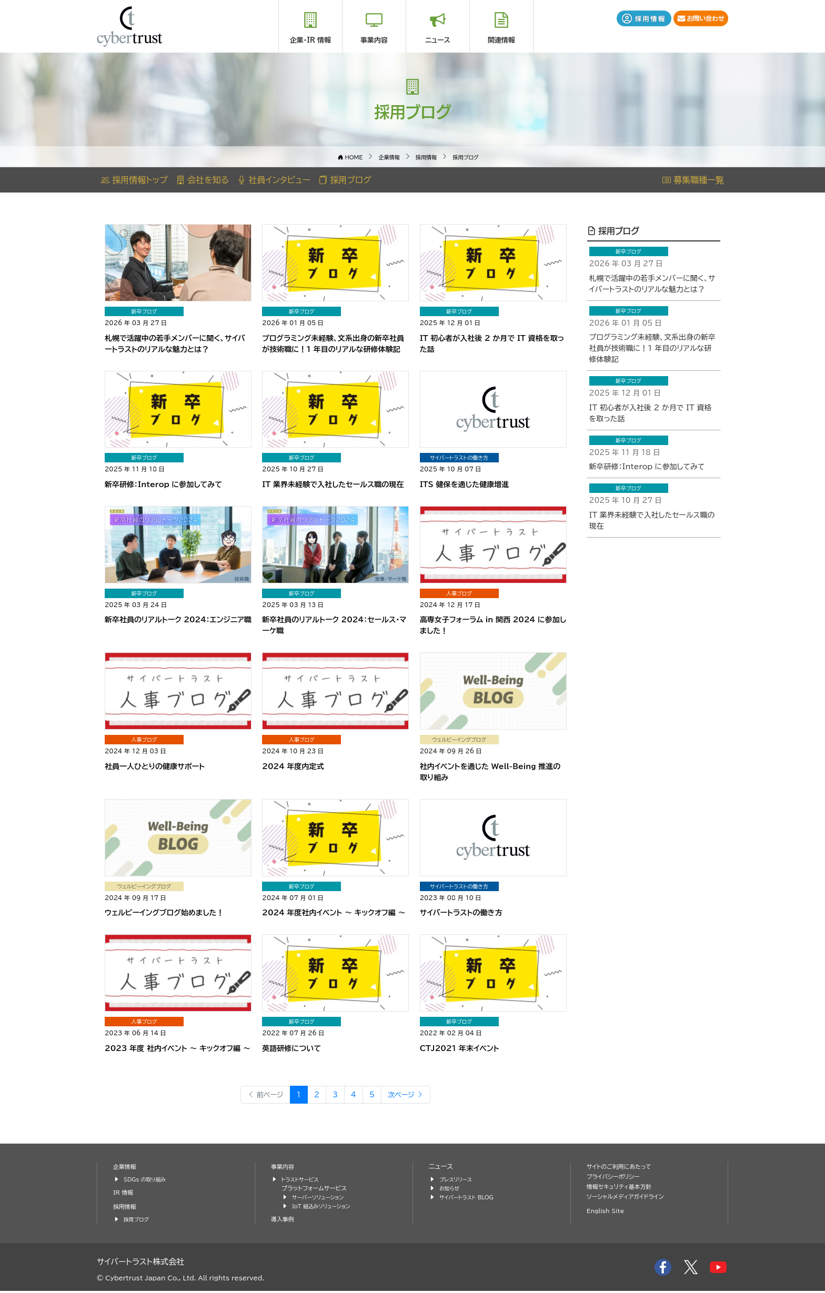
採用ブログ (613, 230)
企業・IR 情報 (310, 40)
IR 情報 (124, 1193)
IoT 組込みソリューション (325, 1207)
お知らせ (450, 1190)
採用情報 (126, 1208)
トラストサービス (303, 1181)
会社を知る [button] (202, 180)
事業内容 (374, 40)
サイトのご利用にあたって (624, 1168)
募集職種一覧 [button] (693, 180)
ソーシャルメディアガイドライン (631, 1198)
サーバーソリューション (322, 1198)
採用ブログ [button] (345, 180)
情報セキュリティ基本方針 (624, 1188)
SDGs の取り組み (148, 1181)
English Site (608, 1212)
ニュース (437, 40)
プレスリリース (458, 1181)
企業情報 (126, 1168)
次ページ (412, 1095)
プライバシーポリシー (617, 1178)
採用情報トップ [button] (134, 180)
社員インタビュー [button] (273, 180)
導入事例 (284, 1220)
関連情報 (501, 40)
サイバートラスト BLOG (470, 1198)
